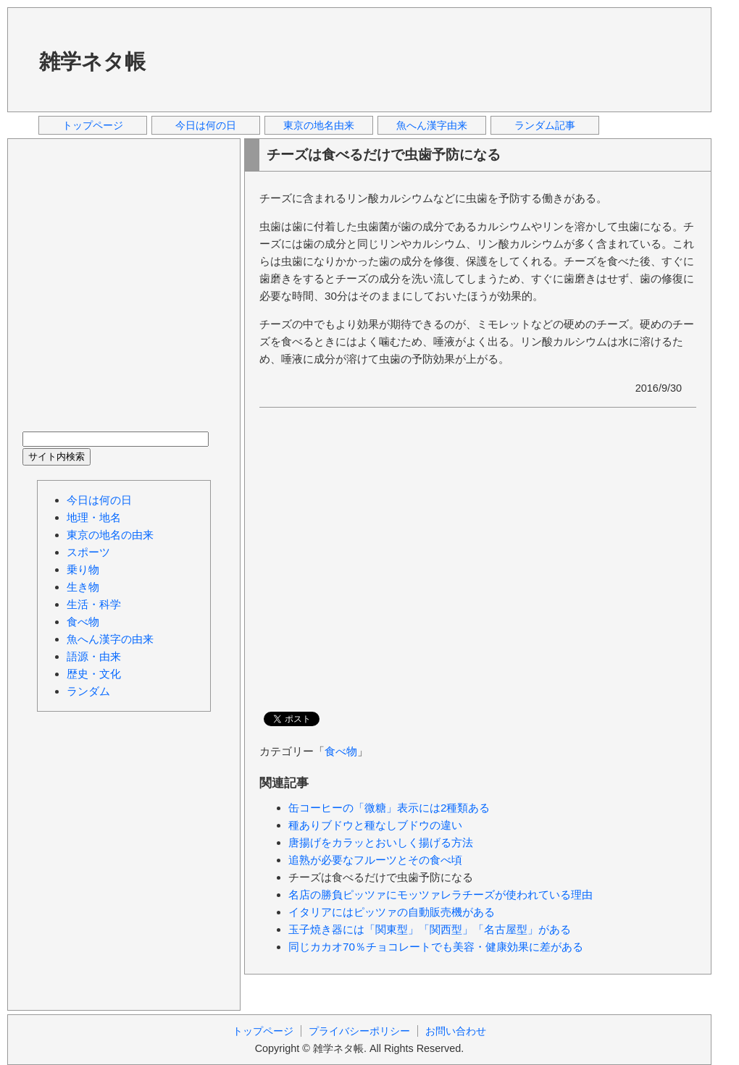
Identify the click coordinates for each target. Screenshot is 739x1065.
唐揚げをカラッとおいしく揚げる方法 (380, 842)
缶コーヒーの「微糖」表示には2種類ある (389, 807)
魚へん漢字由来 (431, 125)
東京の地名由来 (318, 125)
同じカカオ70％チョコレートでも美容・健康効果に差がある (435, 946)
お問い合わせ (455, 1031)
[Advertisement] (221, 59)
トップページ (92, 125)
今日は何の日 (205, 125)
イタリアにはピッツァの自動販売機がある (391, 912)
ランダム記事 (544, 125)
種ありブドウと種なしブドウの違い (375, 825)
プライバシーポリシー (359, 1031)
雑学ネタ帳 (92, 61)
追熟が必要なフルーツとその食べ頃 (375, 860)
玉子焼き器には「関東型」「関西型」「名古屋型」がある (429, 929)
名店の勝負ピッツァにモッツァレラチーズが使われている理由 (440, 894)
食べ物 (341, 751)
